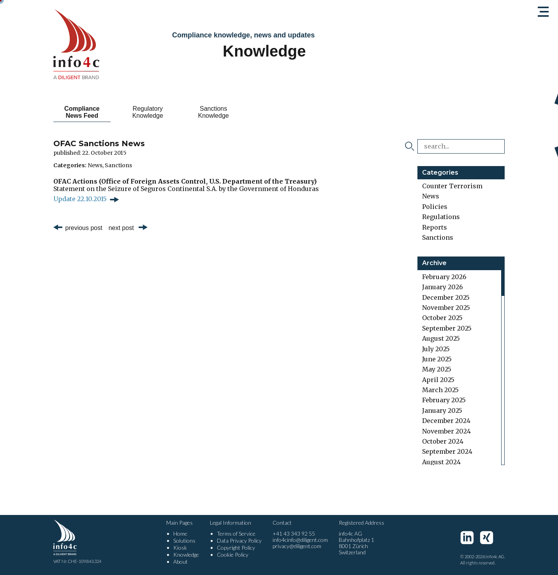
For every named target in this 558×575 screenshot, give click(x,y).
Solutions (184, 540)
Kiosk (180, 547)
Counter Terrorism (452, 186)
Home (180, 533)
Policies (434, 207)
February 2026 (444, 277)
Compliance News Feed (82, 112)
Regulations (441, 217)
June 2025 (437, 359)
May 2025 (436, 369)
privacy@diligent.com (297, 546)
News (95, 165)
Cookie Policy (232, 554)
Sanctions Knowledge (213, 112)
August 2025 (441, 338)
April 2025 (438, 380)
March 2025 (440, 390)
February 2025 (444, 400)
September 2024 (447, 451)
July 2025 (436, 349)
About (180, 561)
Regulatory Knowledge (147, 112)
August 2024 (441, 462)
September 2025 (447, 328)
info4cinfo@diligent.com (300, 539)
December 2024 (446, 421)
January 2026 (442, 287)
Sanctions (118, 165)
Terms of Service (236, 533)
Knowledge (186, 554)
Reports (434, 227)
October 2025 (442, 318)
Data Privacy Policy (239, 540)
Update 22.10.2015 (80, 198)
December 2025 (446, 297)
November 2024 (446, 431)
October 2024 (442, 441)
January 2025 (442, 410)
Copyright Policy (236, 547)
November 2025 (446, 307)
